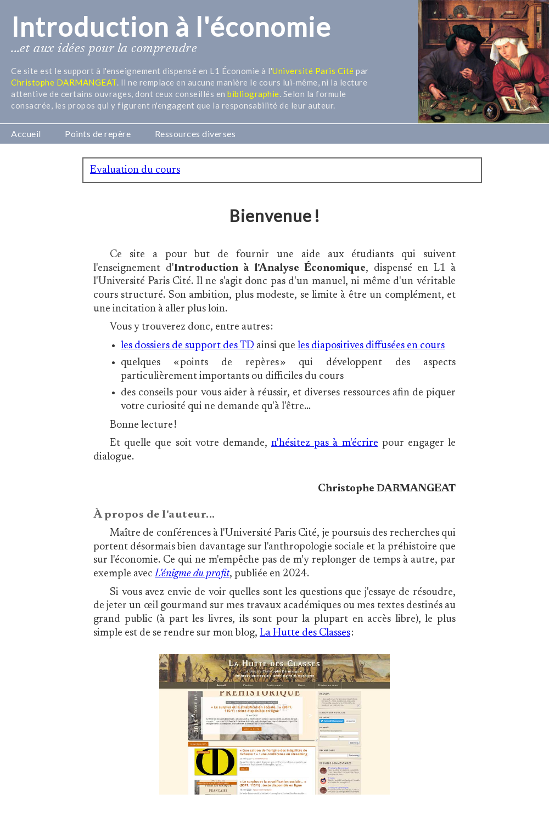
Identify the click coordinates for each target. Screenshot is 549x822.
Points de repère (98, 133)
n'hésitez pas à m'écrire (324, 443)
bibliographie (253, 94)
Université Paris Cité (313, 71)
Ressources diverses (195, 133)
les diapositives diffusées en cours (371, 346)
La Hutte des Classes (305, 633)
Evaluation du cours (135, 170)
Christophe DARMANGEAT (64, 82)
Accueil (26, 133)
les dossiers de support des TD (187, 346)
